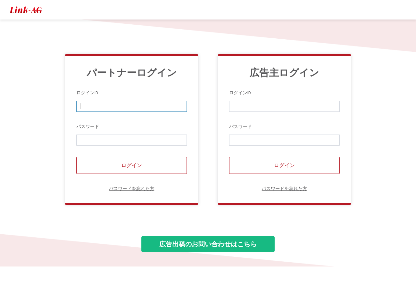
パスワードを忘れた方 (131, 188)
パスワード (87, 126)
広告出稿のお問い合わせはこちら (208, 244)
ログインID (87, 93)
